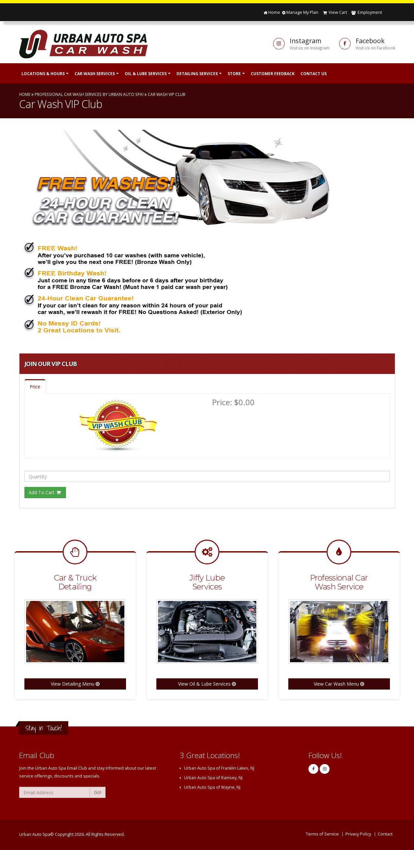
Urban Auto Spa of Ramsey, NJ (213, 777)
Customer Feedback (273, 73)
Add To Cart (45, 492)
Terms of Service (322, 834)
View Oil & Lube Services (207, 684)
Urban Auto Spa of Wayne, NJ (212, 787)
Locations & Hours (43, 73)
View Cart (334, 12)
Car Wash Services (95, 73)
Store (234, 73)
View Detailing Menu (75, 684)
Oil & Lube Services (146, 73)
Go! (97, 792)
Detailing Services (197, 73)
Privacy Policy (358, 834)
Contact (385, 834)
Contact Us (314, 73)
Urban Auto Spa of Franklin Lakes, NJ (219, 768)
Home (271, 12)
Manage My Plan (299, 12)
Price (35, 386)
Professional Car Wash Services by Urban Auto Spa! (89, 94)
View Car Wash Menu (339, 684)
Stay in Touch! (43, 727)
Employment (366, 12)
